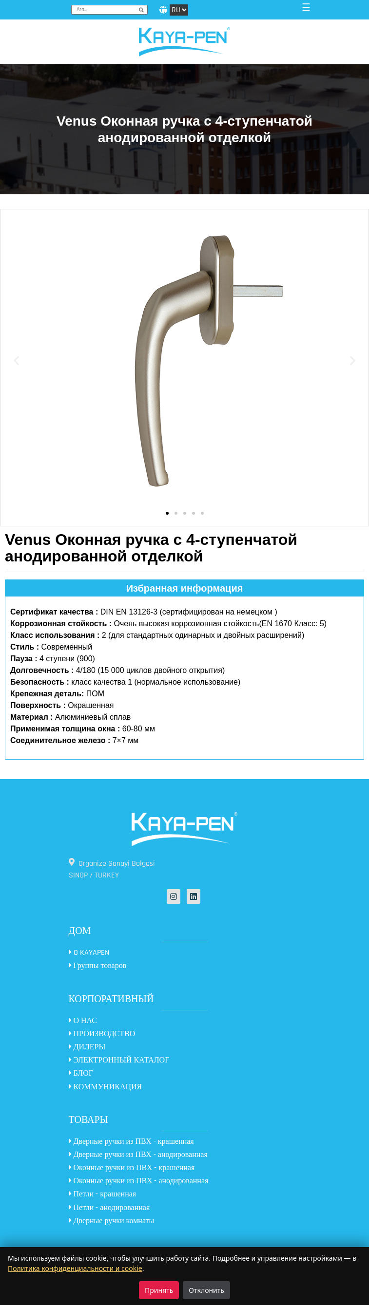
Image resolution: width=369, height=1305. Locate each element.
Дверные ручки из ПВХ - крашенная (131, 1142)
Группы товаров (98, 966)
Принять (159, 1290)
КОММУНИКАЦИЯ (105, 1087)
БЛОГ (81, 1073)
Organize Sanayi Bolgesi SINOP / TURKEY (112, 869)
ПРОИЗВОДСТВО (102, 1034)
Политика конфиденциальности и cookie (75, 1268)
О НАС (83, 1021)
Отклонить (206, 1290)
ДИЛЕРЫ (87, 1047)
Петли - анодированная (109, 1208)
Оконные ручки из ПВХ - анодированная (139, 1181)
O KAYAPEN (89, 953)
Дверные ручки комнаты (112, 1221)
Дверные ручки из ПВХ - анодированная (138, 1155)
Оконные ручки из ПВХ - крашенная (132, 1168)
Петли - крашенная (102, 1194)
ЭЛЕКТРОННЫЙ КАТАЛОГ (119, 1060)
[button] (16, 360)
